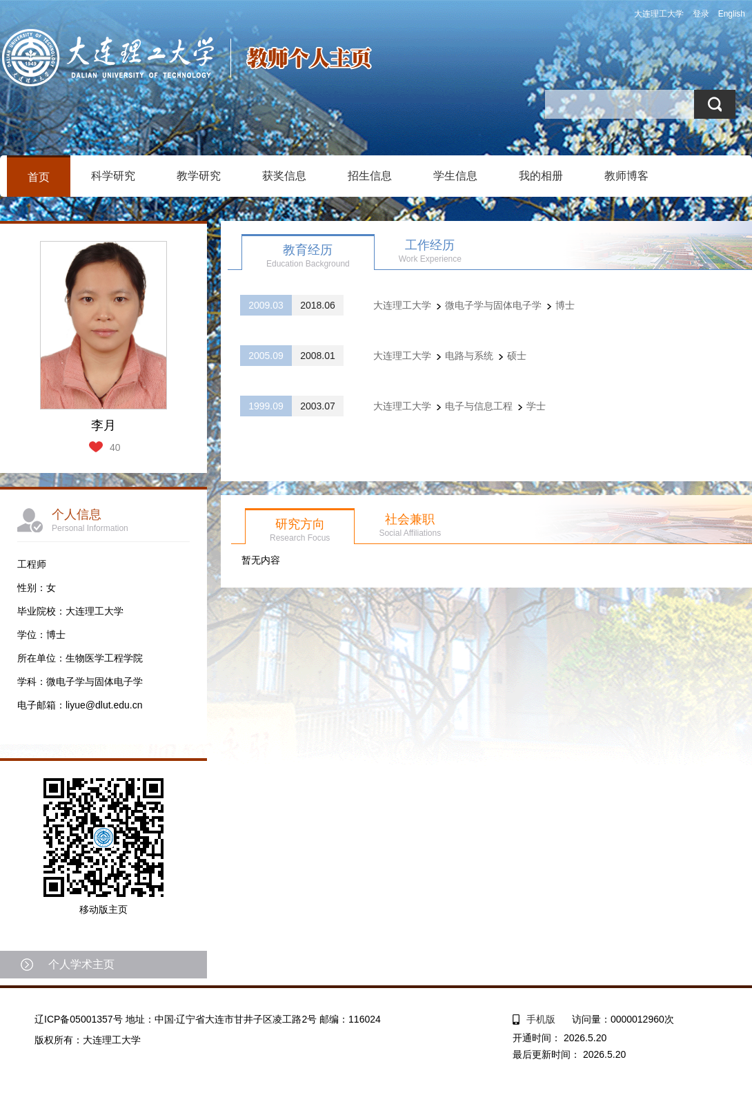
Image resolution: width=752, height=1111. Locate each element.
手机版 (540, 1019)
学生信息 (455, 176)
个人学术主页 (81, 964)
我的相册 (541, 176)
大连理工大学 (659, 14)
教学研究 (199, 176)
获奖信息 (284, 176)
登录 (701, 14)
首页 (39, 177)
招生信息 (370, 176)
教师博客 (626, 176)
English (731, 14)
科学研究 (113, 176)
